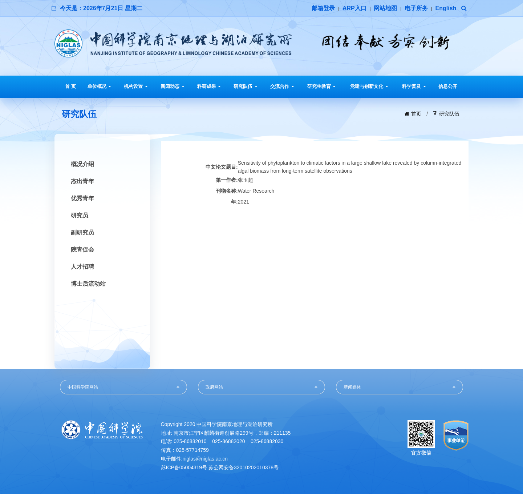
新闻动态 (173, 86)
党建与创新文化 (369, 86)
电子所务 (416, 8)
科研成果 (209, 86)
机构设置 (136, 86)
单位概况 (100, 86)
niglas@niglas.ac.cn (205, 459)
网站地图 (385, 8)
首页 (416, 114)
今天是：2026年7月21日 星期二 (101, 8)
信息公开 (447, 86)
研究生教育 (321, 86)
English (446, 8)
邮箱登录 (323, 8)
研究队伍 (246, 86)
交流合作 (282, 86)
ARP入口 (354, 8)
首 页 (70, 86)
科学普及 (414, 86)
